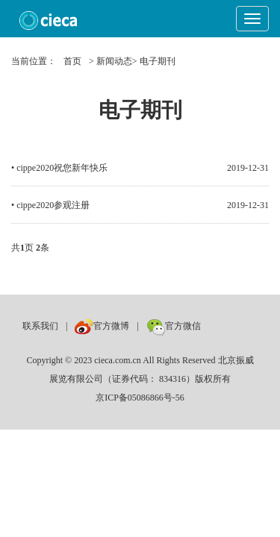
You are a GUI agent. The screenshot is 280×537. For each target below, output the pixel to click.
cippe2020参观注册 (53, 205)
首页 (72, 61)
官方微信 (173, 326)
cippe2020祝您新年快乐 (62, 168)
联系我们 (40, 326)
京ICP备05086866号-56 (140, 397)
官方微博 (102, 326)
